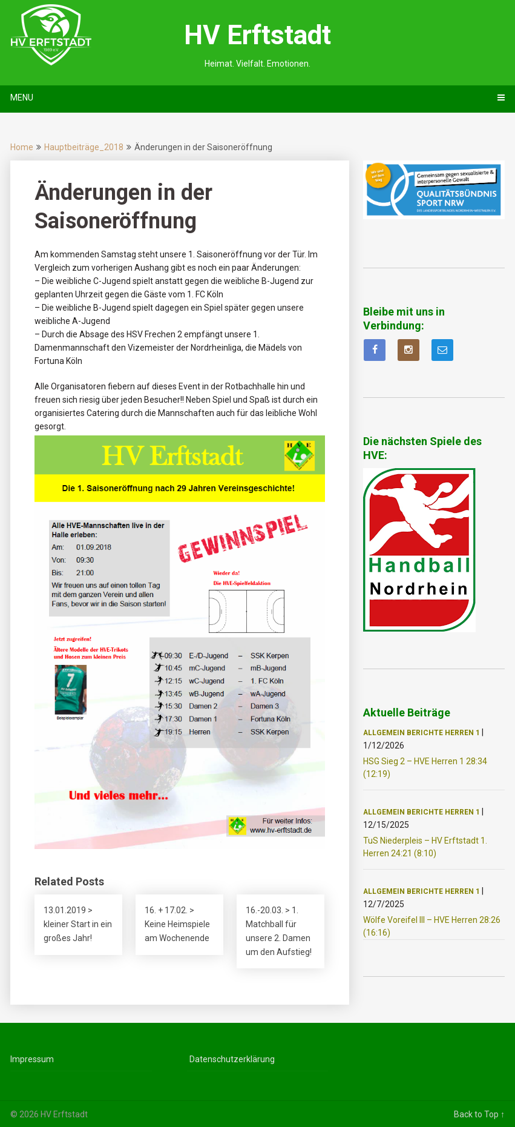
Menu (21, 97)
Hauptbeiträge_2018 (83, 147)
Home (21, 147)
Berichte (425, 733)
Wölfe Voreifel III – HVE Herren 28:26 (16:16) (431, 926)
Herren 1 (462, 733)
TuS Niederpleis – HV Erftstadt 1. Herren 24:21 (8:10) (425, 847)
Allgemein (384, 733)
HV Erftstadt (257, 35)
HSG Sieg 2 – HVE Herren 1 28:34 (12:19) (425, 767)
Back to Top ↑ (479, 1114)
